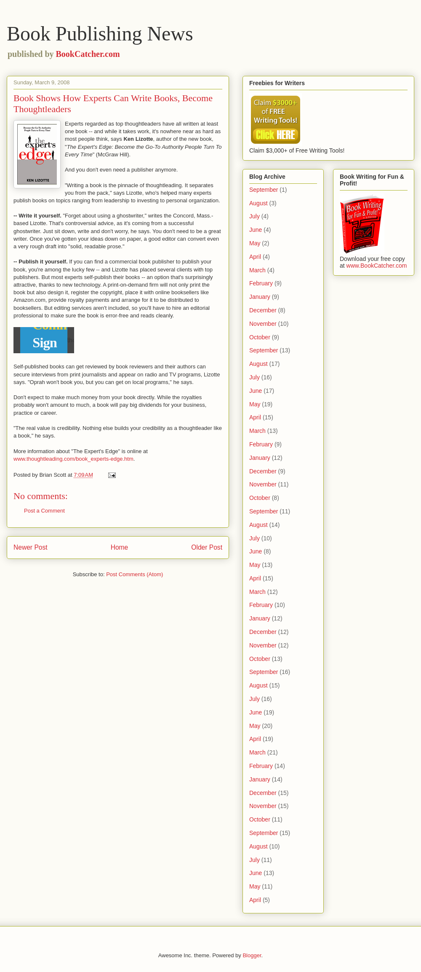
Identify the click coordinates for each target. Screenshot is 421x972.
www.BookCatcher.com (376, 265)
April (255, 256)
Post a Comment (44, 510)
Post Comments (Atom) (134, 574)
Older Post (206, 547)
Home (119, 547)
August (258, 203)
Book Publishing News (100, 33)
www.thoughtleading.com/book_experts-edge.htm (73, 459)
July (254, 216)
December (263, 310)
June (255, 229)
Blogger (251, 955)
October (259, 337)
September (263, 189)
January (259, 296)
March (257, 270)
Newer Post (30, 547)
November (263, 323)
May (254, 243)
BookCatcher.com (88, 54)
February (261, 283)
